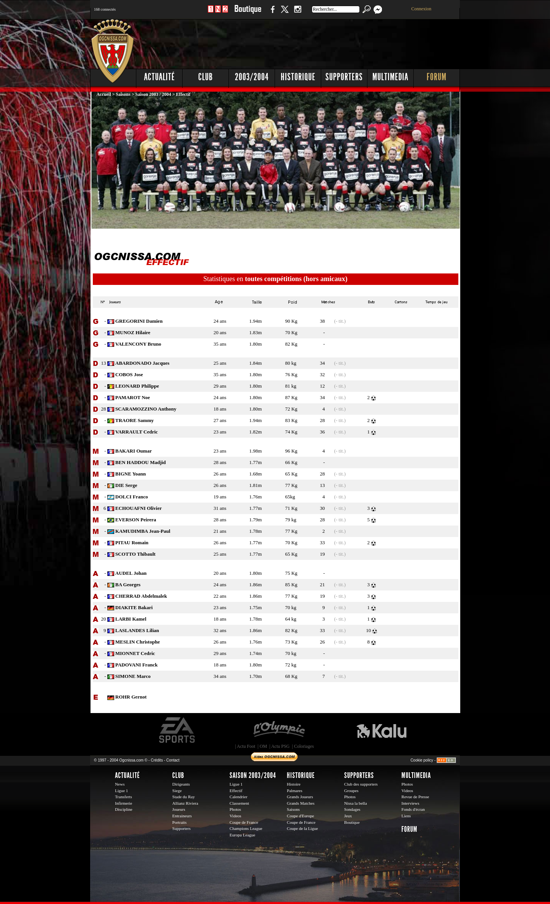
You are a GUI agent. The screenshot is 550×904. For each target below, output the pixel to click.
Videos (235, 815)
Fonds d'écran (413, 809)
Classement (239, 803)
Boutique (247, 13)
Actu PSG (280, 746)
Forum (436, 76)
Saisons (123, 94)
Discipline (123, 809)
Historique (298, 76)
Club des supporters (361, 784)
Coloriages (304, 746)
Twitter (284, 13)
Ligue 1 (121, 790)
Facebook (271, 13)
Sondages (352, 809)
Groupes (351, 790)
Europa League (242, 835)
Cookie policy (422, 760)
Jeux (348, 815)
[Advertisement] (321, 42)
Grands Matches (300, 803)
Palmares (294, 790)
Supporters (344, 76)
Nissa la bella (355, 803)
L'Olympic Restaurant (278, 730)
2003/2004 (252, 76)
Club (205, 76)
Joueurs (178, 809)
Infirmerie (123, 803)
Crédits (157, 760)
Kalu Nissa (381, 730)
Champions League (246, 828)
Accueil (104, 94)
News (120, 784)
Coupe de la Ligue (302, 828)
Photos (235, 809)
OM (263, 746)
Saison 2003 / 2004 (153, 94)
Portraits (179, 822)
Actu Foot (246, 746)
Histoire (294, 784)
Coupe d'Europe (300, 815)
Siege (177, 790)
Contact (172, 760)
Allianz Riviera (185, 803)
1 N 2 (217, 13)
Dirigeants (181, 784)
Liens (406, 815)
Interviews (410, 803)
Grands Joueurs (300, 796)
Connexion (421, 8)
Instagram (297, 13)
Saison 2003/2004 (253, 775)
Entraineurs (182, 815)
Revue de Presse (415, 796)
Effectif (236, 790)
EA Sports (178, 730)
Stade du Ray (183, 796)
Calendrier (238, 796)
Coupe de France (244, 822)
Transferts (123, 796)
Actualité (159, 76)
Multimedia (390, 76)
